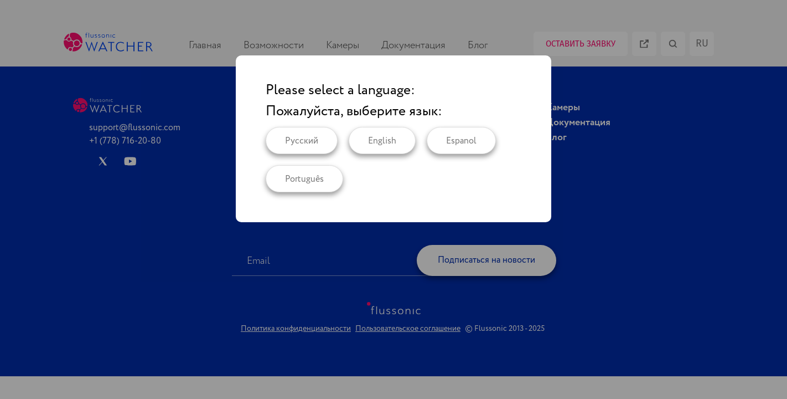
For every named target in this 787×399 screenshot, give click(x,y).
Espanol (461, 141)
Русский (301, 141)
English (382, 141)
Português (304, 179)
